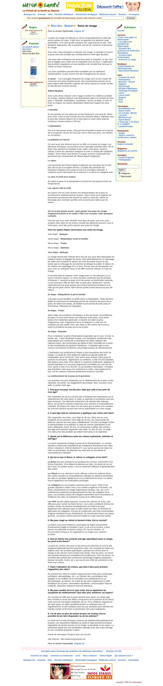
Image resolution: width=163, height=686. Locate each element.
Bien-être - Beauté (62, 25)
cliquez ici (79, 31)
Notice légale (106, 656)
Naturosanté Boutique (128, 71)
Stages (122, 133)
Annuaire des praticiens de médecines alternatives (128, 50)
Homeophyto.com (127, 108)
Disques (122, 97)
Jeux (121, 102)
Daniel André (124, 111)
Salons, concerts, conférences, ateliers (126, 136)
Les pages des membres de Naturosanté (124, 44)
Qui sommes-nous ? (123, 656)
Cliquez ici (33, 34)
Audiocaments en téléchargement (125, 67)
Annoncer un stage (127, 59)
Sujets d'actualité (125, 144)
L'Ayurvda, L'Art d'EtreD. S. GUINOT (128, 123)
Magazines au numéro (127, 151)
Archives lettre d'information (124, 56)
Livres (121, 93)
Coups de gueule (126, 157)
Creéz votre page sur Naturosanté (127, 38)
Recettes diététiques (128, 88)
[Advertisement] (32, 98)
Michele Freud (125, 117)
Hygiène (122, 84)
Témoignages (125, 160)
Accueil (120, 31)
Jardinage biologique (128, 91)
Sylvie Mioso (124, 120)
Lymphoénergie (126, 126)
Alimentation (124, 80)
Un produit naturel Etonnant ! (30, 48)
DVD (121, 100)
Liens (77, 656)
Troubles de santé (127, 77)
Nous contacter (90, 656)
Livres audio (124, 95)
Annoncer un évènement (61, 656)
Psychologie (124, 86)
